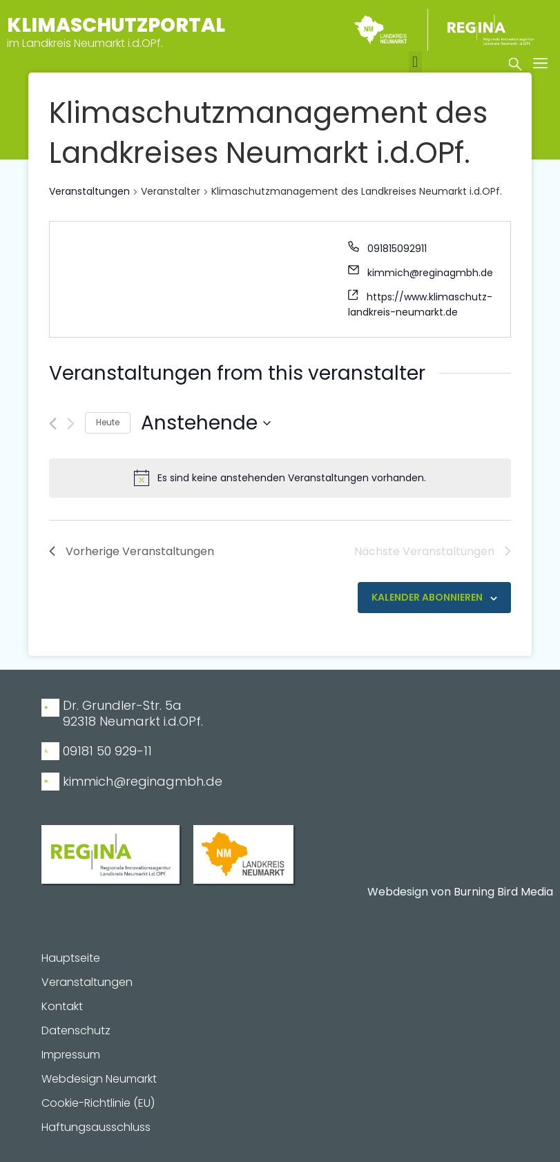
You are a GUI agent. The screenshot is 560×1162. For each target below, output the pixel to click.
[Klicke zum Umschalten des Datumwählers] (206, 423)
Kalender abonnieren (427, 597)
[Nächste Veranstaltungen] (71, 423)
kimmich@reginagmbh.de (430, 273)
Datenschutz (75, 1031)
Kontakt (62, 1007)
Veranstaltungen (89, 191)
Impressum (70, 1055)
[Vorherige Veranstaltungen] (53, 423)
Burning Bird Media (503, 892)
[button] (415, 62)
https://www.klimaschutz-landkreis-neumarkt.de (420, 305)
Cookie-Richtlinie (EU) (98, 1103)
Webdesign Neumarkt (99, 1079)
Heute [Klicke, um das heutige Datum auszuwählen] (107, 422)
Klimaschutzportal (116, 25)
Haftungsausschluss (96, 1127)
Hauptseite (70, 958)
